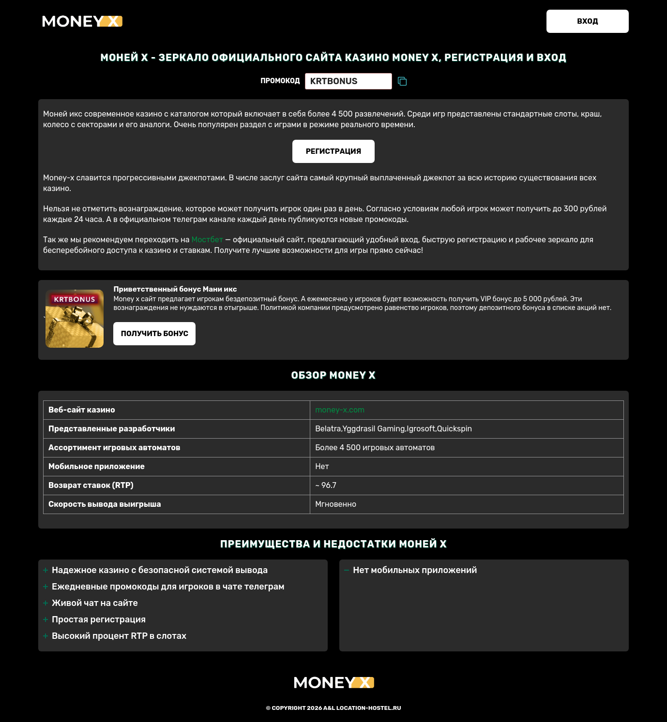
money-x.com (339, 409)
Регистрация (334, 151)
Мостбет (207, 239)
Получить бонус (154, 333)
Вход (587, 21)
